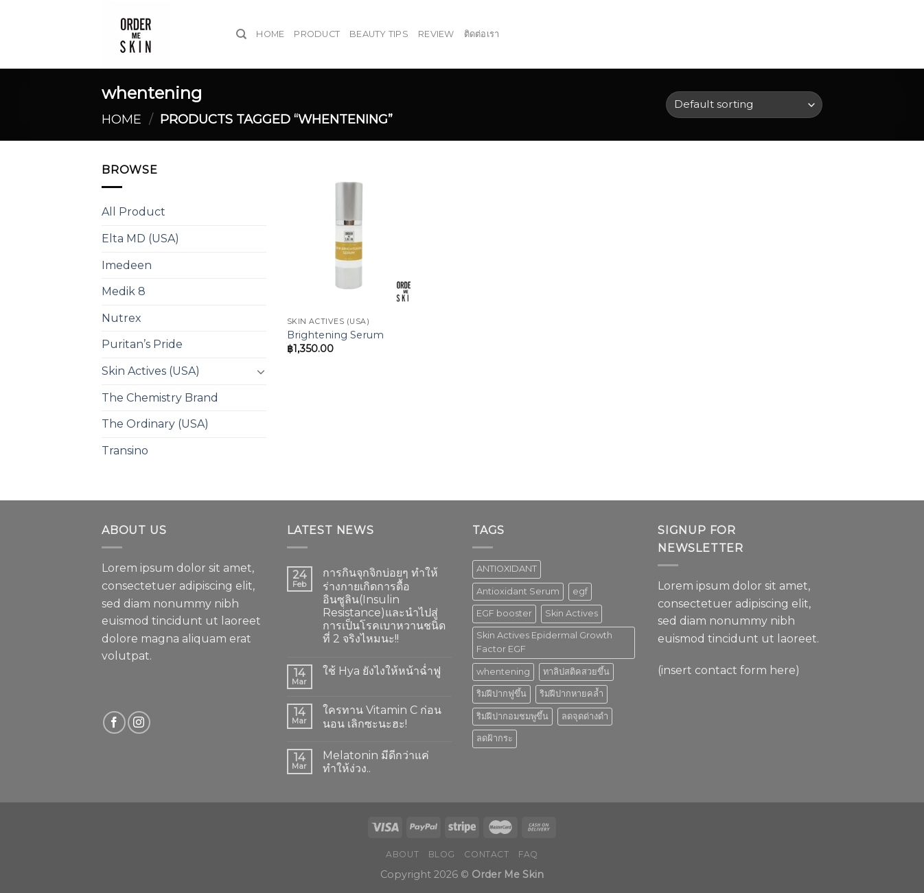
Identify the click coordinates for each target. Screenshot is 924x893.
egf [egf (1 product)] (580, 591)
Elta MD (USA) (140, 238)
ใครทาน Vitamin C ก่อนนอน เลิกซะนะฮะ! (382, 717)
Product (317, 34)
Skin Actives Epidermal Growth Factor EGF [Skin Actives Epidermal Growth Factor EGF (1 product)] (544, 642)
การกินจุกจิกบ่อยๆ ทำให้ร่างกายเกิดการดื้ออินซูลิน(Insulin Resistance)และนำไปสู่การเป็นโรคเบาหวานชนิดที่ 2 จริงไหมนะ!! (384, 605)
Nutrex (121, 318)
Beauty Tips (378, 34)
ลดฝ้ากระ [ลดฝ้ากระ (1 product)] (494, 738)
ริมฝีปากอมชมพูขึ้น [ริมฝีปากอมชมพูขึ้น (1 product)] (512, 716)
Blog (441, 854)
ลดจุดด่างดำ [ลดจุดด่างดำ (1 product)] (585, 716)
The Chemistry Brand (160, 397)
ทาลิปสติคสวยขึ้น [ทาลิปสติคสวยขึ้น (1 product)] (576, 671)
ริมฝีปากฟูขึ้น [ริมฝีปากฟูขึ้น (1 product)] (501, 693)
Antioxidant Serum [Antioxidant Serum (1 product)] (517, 591)
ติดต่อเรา (482, 34)
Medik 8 (124, 291)
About (402, 854)
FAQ (528, 854)
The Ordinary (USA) (155, 423)
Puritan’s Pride (142, 344)
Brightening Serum (335, 335)
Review (436, 34)
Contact (486, 854)
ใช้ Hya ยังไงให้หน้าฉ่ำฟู (382, 670)
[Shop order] (744, 104)
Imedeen (127, 265)
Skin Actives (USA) (151, 371)
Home (270, 34)
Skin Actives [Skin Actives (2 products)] (571, 613)
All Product (133, 211)
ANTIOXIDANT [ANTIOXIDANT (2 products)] (506, 569)
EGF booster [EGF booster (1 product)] (504, 613)
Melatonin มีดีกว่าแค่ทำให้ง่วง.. (376, 762)
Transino (125, 450)
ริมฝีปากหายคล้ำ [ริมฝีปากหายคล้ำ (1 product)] (571, 693)
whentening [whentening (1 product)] (503, 671)
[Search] (241, 34)
